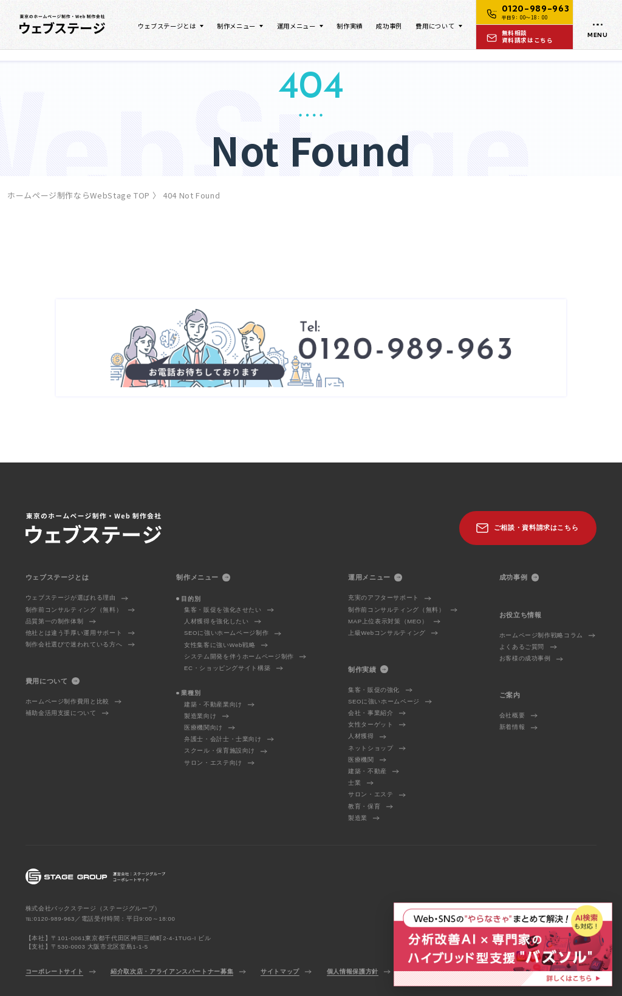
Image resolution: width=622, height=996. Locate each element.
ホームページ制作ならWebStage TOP (78, 195)
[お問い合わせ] (524, 36)
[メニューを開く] (597, 24)
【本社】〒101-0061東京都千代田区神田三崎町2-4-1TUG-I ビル (118, 938)
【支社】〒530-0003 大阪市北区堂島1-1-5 (87, 946)
